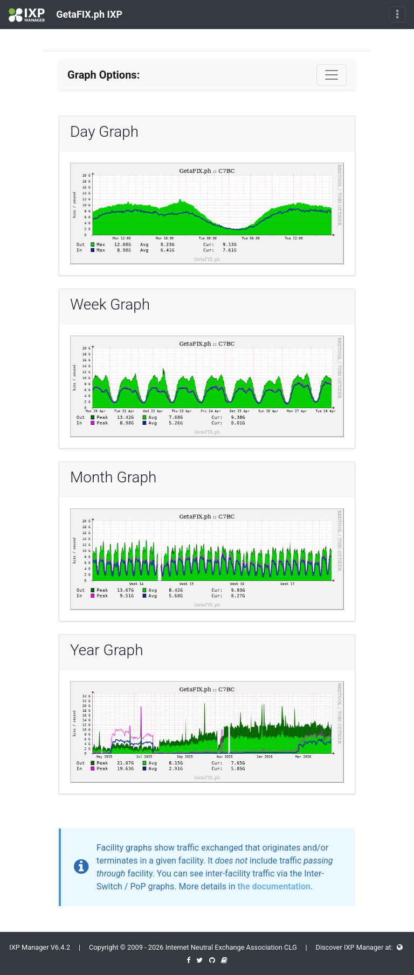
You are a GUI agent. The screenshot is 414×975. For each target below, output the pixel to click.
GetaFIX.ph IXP (65, 15)
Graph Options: (103, 74)
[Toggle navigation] (397, 14)
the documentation (274, 886)
